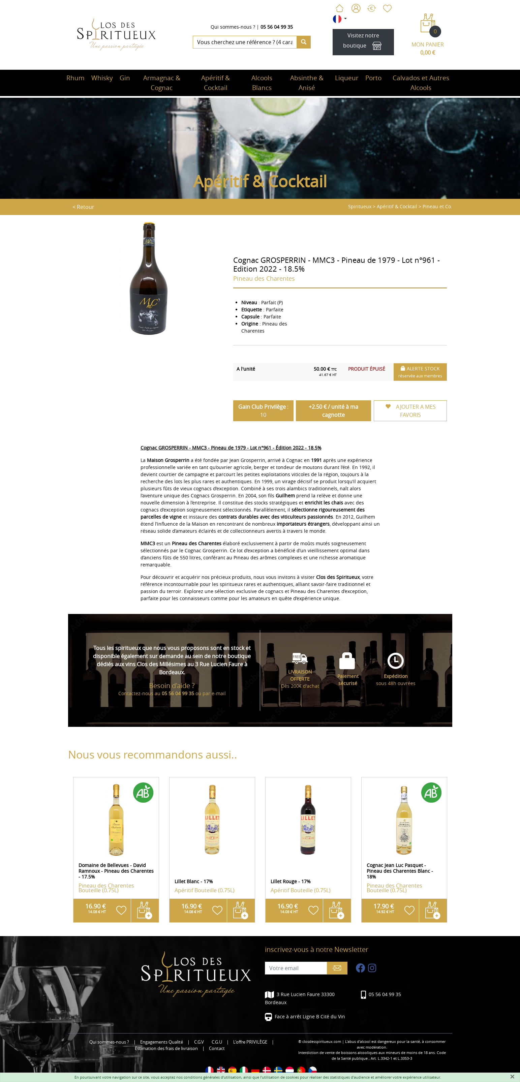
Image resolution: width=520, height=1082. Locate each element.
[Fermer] (512, 1077)
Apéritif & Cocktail (397, 206)
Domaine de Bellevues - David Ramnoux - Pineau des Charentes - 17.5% (116, 871)
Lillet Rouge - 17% (291, 881)
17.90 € (383, 908)
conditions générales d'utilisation (212, 1077)
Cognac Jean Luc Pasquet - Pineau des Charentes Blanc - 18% (400, 871)
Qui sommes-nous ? (233, 27)
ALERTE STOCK (420, 371)
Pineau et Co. (437, 206)
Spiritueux (359, 206)
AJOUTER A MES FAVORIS (410, 411)
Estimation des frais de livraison (166, 1048)
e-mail (219, 693)
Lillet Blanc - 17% (194, 881)
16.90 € (95, 908)
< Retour (83, 207)
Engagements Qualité (161, 1042)
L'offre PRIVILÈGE (250, 1042)
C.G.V (199, 1042)
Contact (217, 1048)
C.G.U (217, 1042)
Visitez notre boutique (363, 42)
